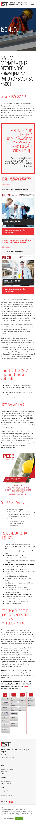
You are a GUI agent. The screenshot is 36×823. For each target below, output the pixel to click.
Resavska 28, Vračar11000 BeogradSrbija (7, 771)
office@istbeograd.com (8, 795)
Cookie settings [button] (8, 819)
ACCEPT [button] (18, 818)
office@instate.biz (6, 791)
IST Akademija (6, 185)
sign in (4, 802)
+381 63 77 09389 (6, 781)
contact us (27, 686)
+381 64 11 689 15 (6, 783)
